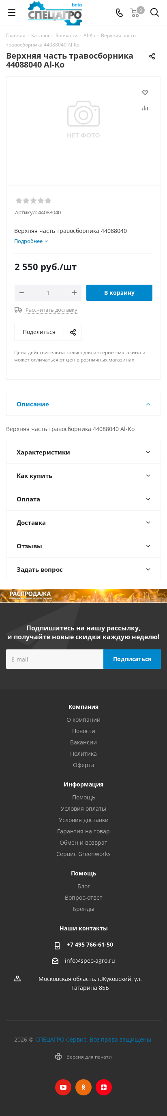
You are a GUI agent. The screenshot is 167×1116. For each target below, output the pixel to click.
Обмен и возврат (83, 842)
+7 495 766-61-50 (90, 944)
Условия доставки (84, 820)
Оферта (83, 765)
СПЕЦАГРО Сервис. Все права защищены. (94, 1039)
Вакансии (83, 742)
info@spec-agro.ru (90, 961)
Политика (83, 753)
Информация (83, 784)
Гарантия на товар (83, 831)
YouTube (63, 1087)
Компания (83, 706)
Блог (83, 886)
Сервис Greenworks (83, 854)
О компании (83, 719)
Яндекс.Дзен (104, 1087)
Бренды (83, 909)
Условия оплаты (83, 808)
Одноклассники (83, 1087)
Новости (83, 731)
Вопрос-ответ (84, 897)
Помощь (83, 797)
